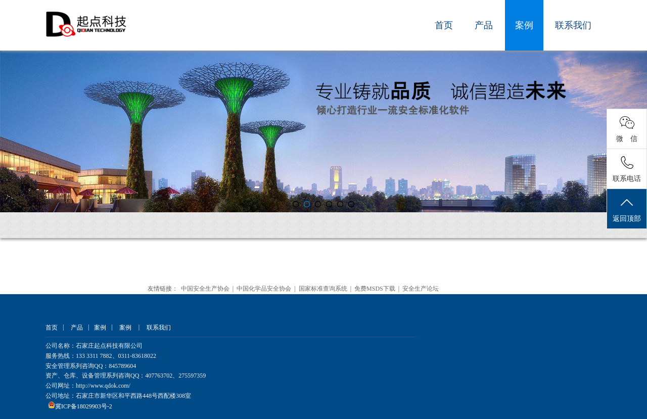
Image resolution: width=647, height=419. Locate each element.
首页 (444, 25)
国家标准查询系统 (323, 288)
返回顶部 (626, 209)
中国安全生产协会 (205, 288)
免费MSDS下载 (374, 288)
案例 (524, 25)
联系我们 (573, 25)
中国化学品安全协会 (264, 288)
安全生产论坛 (420, 288)
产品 (484, 25)
